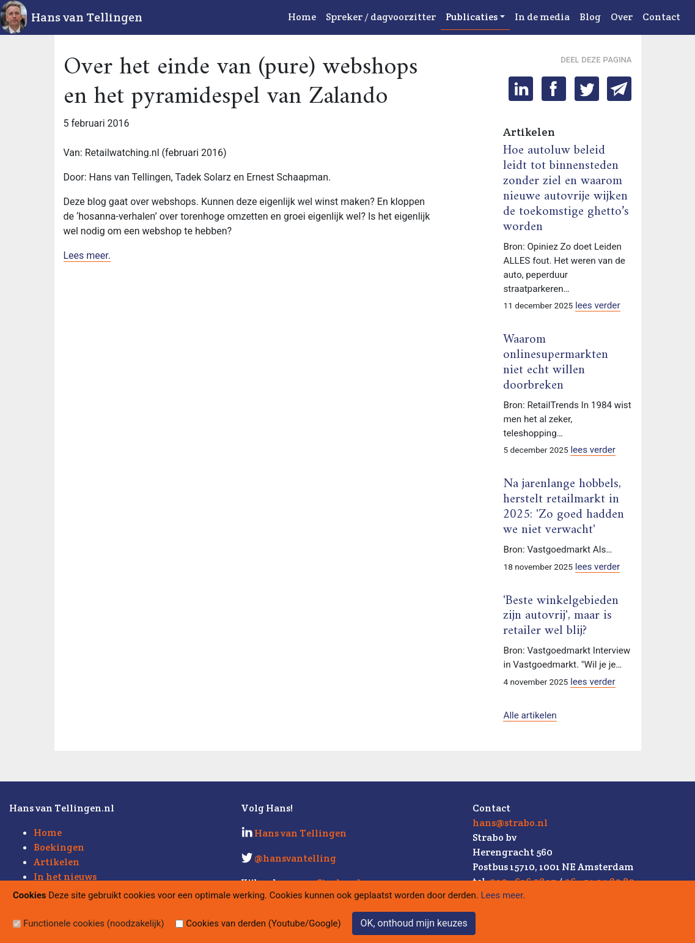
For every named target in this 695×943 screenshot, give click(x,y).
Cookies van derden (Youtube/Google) (263, 923)
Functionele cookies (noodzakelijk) (93, 923)
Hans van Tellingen (86, 17)
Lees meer (502, 895)
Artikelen (56, 861)
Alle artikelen (529, 715)
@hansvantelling (295, 858)
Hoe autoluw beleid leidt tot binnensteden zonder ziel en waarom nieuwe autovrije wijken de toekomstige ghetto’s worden (566, 189)
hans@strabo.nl (510, 822)
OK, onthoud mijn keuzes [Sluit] (413, 923)
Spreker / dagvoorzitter (381, 16)
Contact (661, 16)
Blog (590, 16)
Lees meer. (87, 255)
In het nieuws (65, 876)
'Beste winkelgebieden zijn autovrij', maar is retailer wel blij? (561, 616)
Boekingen (59, 847)
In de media (542, 16)
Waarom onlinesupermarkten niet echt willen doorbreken (555, 363)
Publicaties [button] (472, 16)
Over (622, 16)
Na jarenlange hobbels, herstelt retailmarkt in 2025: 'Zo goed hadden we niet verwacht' (563, 507)
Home (302, 16)
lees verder (597, 305)
